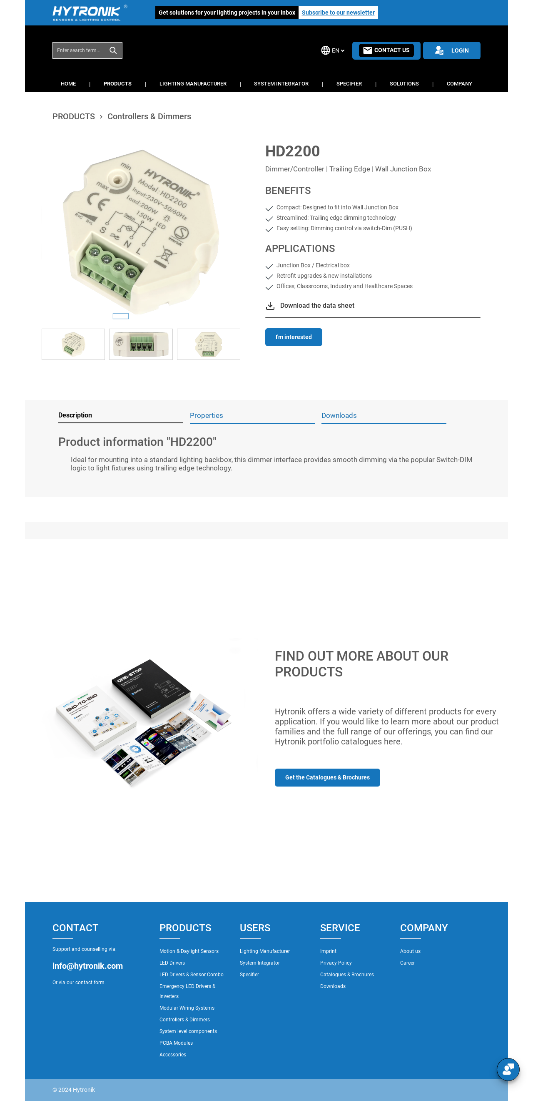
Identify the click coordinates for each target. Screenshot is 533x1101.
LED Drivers (172, 963)
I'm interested (294, 337)
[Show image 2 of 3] (140, 316)
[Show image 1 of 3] (120, 316)
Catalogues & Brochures (347, 975)
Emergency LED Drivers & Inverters (187, 991)
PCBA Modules (176, 1043)
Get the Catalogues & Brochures (327, 777)
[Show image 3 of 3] (160, 316)
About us (410, 951)
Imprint (328, 951)
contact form (90, 982)
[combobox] (78, 50)
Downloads (333, 986)
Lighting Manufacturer (265, 951)
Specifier (249, 975)
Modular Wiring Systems (186, 1008)
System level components (188, 1031)
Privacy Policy (336, 963)
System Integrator (260, 963)
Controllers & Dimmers (184, 1020)
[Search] (113, 50)
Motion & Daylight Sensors (189, 951)
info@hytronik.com (87, 966)
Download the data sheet (317, 305)
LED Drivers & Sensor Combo (191, 975)
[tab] (120, 415)
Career (407, 963)
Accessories (172, 1055)
